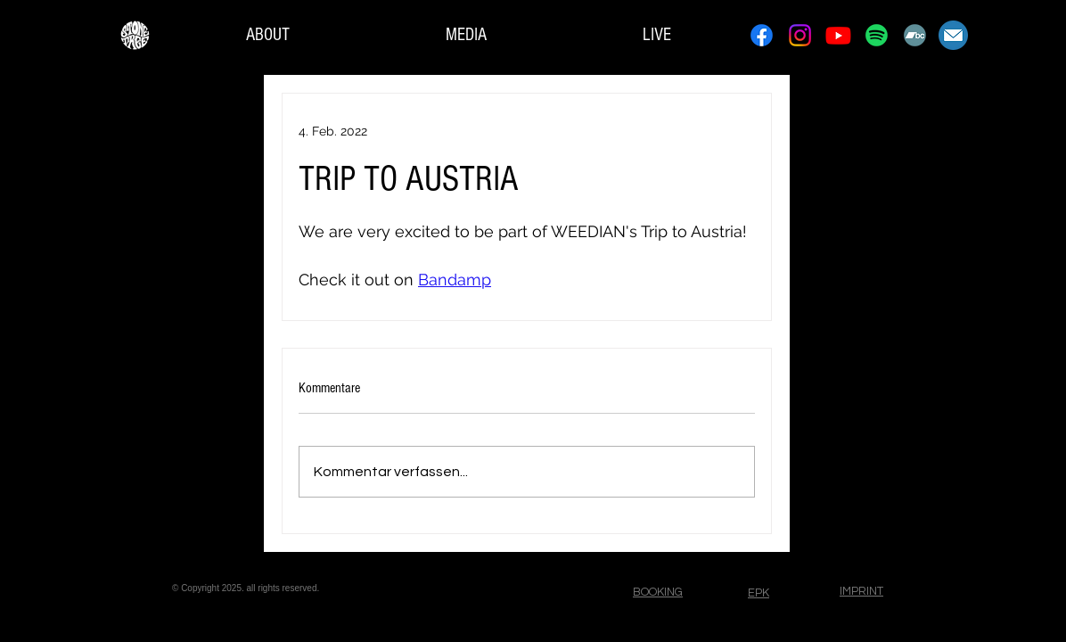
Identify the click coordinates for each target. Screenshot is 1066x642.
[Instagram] (800, 35)
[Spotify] (876, 35)
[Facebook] (761, 35)
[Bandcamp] (915, 35)
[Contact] (953, 35)
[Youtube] (838, 35)
